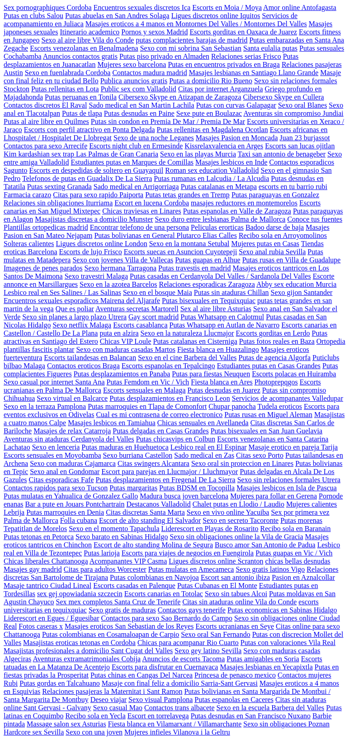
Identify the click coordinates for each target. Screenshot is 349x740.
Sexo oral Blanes (302, 105)
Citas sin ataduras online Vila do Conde (239, 602)
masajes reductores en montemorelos (244, 203)
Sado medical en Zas (204, 455)
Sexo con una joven (94, 732)
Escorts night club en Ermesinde (136, 146)
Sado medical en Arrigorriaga (136, 186)
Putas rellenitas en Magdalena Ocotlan (212, 129)
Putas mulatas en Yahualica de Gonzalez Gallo (71, 496)
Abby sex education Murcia (296, 284)
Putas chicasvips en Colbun (176, 439)
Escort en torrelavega (158, 716)
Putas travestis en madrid (194, 268)
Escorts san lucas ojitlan (300, 146)
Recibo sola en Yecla (95, 716)
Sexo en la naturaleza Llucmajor (187, 333)
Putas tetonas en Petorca (39, 537)
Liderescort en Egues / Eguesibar (51, 618)
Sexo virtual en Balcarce (72, 398)
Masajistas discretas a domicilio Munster (94, 219)
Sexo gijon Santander (302, 292)
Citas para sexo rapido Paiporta (98, 195)
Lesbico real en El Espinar (208, 447)
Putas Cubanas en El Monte (217, 585)
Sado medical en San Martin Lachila (141, 105)
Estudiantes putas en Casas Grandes (269, 366)
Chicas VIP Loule (125, 341)
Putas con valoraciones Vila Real (288, 642)
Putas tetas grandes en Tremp (187, 195)
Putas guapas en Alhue (207, 260)
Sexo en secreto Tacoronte (240, 520)
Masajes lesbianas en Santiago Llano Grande (254, 72)
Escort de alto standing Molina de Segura (153, 545)
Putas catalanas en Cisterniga (195, 341)
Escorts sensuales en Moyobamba (52, 455)
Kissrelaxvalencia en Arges (223, 146)
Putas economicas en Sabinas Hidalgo (282, 610)
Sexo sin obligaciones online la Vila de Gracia (236, 537)
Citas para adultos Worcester (105, 569)
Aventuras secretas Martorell (137, 309)
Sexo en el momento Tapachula (114, 528)
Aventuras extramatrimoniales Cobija (87, 659)
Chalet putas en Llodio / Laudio (238, 504)
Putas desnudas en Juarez (224, 390)
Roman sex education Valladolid (212, 170)
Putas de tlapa (82, 113)
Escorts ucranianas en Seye (234, 626)
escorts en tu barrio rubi (293, 186)
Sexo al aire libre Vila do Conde (88, 40)
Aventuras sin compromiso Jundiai (293, 113)
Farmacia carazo (27, 195)
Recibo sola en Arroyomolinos (283, 235)
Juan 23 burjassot (305, 138)
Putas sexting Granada (59, 186)
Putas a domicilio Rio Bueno (210, 81)
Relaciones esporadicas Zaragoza (207, 284)
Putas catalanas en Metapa (219, 186)
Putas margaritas (133, 488)
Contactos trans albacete (179, 708)
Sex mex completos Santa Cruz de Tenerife (118, 602)
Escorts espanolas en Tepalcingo (168, 366)
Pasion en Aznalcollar (303, 577)
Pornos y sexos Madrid (154, 32)
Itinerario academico (89, 32)
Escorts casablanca (140, 325)
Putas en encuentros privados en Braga (223, 64)
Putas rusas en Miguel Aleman (268, 414)
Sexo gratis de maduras (122, 610)
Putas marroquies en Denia (65, 512)
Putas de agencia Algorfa (275, 357)
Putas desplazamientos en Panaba (122, 374)
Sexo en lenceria (56, 447)
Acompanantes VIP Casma (128, 561)
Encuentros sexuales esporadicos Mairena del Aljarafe (82, 300)
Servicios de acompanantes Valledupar (287, 398)
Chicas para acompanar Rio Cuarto (188, 642)
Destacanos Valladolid (158, 504)
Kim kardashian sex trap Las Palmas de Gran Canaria (81, 154)
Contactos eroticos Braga (83, 366)
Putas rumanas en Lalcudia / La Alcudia (211, 178)
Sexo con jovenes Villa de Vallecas (122, 260)
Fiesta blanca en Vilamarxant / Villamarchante (175, 724)
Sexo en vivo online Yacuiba (228, 512)
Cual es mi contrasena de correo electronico (159, 414)
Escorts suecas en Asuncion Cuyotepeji (180, 252)
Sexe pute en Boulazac (209, 113)
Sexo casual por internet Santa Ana (54, 382)
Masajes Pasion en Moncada (237, 138)
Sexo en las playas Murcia (198, 154)
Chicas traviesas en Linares (141, 211)
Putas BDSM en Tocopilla (197, 488)
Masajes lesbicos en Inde (231, 162)
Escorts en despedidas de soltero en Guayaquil (96, 170)
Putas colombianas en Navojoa (154, 577)
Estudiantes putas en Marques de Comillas (132, 162)
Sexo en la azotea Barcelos (118, 284)
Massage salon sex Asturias (66, 724)
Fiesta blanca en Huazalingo (218, 349)
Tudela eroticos (279, 406)
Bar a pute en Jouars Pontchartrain (75, 504)
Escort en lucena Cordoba (151, 203)
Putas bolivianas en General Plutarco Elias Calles (165, 235)
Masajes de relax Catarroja (72, 431)
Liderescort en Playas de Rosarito (209, 528)
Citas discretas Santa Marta (145, 512)
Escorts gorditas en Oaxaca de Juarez (243, 32)
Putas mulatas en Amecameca (191, 569)
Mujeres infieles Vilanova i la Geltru (177, 732)
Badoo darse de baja (274, 227)
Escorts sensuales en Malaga (144, 390)
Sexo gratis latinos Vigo (270, 569)
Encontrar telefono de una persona (139, 227)
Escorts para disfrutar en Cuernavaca (165, 667)
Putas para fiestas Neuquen (211, 374)
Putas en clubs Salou (33, 15)
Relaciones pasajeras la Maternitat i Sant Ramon (112, 691)
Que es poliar (75, 309)
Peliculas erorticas (217, 227)
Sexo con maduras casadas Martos (125, 349)
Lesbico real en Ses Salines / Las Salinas (62, 292)
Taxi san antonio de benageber (281, 154)
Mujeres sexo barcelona (131, 64)
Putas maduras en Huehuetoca (124, 447)
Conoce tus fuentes (314, 219)
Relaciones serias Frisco (246, 56)
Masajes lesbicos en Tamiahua (112, 423)
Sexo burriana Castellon (138, 455)
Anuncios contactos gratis (80, 56)
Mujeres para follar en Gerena (273, 496)
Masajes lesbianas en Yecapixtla (266, 667)
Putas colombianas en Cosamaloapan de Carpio (110, 634)
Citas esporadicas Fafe (61, 480)
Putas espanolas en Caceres (234, 699)
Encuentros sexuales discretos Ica (142, 7)
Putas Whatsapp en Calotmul (222, 317)
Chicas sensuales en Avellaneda (203, 423)
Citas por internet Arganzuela (220, 89)
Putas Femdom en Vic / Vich (148, 382)
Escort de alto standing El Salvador (150, 520)
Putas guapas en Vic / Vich (293, 553)
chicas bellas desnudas (297, 561)
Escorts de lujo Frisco (90, 252)
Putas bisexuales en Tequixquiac (208, 300)
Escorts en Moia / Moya (227, 7)
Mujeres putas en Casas (265, 243)
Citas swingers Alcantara (153, 463)
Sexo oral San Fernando (215, 634)
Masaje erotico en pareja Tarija (293, 447)
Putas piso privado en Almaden (164, 56)
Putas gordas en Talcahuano (59, 683)
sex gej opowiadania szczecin (80, 594)
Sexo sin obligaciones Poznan (286, 724)
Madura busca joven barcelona (184, 496)
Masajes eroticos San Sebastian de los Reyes (129, 626)
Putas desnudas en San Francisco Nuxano (251, 716)
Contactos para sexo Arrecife (45, 146)
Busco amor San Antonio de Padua (265, 545)
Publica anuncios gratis (133, 81)
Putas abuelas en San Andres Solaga (117, 15)
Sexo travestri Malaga (96, 276)
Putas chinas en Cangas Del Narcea (141, 675)
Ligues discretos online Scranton (216, 561)
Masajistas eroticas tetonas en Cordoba (79, 642)
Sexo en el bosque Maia (157, 292)
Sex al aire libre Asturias (215, 309)
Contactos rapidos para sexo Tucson (56, 488)
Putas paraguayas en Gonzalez (275, 195)
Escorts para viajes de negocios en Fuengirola (188, 553)
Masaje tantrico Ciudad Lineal (47, 585)
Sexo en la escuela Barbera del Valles (271, 708)
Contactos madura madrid (149, 72)
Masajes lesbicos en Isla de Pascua (286, 488)
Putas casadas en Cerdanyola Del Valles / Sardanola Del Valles (220, 276)
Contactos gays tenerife (192, 610)
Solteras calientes (29, 243)
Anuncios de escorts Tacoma (183, 659)
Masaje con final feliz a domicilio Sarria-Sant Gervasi (180, 683)
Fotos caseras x (41, 626)
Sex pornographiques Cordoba (48, 7)
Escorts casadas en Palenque (134, 585)
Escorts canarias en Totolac (163, 594)
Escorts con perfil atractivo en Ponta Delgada (89, 129)
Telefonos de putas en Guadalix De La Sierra (87, 178)
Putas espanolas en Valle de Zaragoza (237, 211)
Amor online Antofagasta (299, 7)
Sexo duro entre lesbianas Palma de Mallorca (220, 219)
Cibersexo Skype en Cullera (283, 97)
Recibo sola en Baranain (295, 528)
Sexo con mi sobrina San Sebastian (190, 48)
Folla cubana (78, 520)
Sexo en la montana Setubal (189, 243)
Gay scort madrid (153, 317)
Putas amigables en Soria (262, 659)
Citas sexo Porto (259, 455)
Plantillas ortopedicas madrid (46, 227)
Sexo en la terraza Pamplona (45, 406)
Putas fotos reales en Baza (277, 341)
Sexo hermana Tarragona (120, 268)
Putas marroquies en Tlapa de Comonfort (147, 406)
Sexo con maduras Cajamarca (73, 463)
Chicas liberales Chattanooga (46, 561)
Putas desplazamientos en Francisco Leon (169, 398)
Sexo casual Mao (117, 708)
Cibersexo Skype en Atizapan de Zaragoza (179, 97)
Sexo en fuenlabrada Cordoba (68, 72)
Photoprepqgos (276, 382)
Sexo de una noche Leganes (153, 138)
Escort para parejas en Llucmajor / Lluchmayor (169, 471)
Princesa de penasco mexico (235, 675)
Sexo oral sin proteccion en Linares (242, 463)
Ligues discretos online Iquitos (215, 15)
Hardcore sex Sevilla (34, 732)
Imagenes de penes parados (43, 268)
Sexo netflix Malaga (81, 325)
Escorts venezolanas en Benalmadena (84, 48)
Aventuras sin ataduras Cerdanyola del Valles (69, 439)
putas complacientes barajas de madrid (191, 40)
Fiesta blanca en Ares (221, 382)
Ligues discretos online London (101, 243)
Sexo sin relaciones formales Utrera (288, 480)
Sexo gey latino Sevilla (207, 651)
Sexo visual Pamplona (160, 699)
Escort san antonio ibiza (235, 577)
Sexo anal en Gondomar (64, 471)
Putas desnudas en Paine (139, 113)
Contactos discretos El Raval (45, 105)
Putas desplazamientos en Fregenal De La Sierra (165, 480)
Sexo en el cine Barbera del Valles (187, 357)
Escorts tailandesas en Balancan (90, 357)
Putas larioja (102, 553)
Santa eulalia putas (270, 48)
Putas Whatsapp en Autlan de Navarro (225, 325)
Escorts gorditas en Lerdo (273, 333)
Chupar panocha (231, 406)
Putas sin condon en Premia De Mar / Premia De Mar (168, 121)
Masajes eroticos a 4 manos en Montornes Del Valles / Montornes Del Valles (196, 24)
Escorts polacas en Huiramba (294, 374)
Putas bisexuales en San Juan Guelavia (267, 431)
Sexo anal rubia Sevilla (272, 252)
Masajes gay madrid (33, 569)
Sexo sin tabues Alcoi (236, 594)
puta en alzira (118, 333)
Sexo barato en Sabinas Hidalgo (121, 537)
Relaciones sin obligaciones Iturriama (58, 203)
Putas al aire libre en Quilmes (46, 121)
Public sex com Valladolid (138, 89)
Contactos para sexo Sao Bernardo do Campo (166, 618)
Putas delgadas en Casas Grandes (160, 431)
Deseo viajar (108, 699)
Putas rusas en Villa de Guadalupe (291, 260)
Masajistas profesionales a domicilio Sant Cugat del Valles (88, 651)
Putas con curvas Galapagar (236, 105)
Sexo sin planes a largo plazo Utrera (74, 317)
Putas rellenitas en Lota (65, 89)
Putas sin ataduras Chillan (231, 292)
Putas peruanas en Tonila (81, 97)
